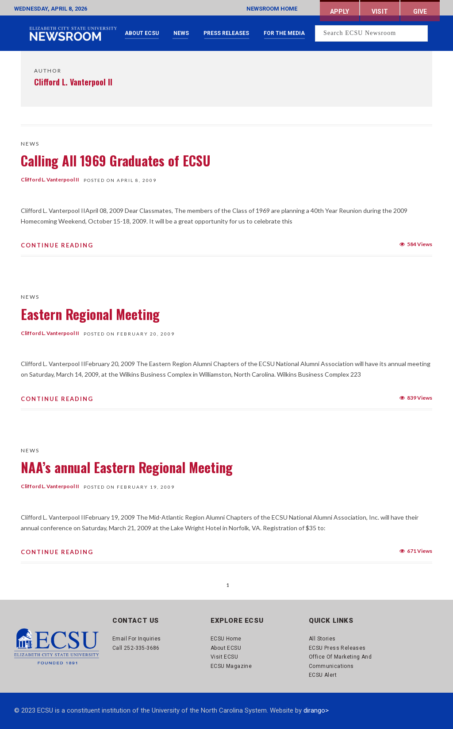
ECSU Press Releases (337, 648)
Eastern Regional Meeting (90, 314)
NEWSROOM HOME (271, 8)
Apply (339, 11)
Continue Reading (57, 245)
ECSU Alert (323, 675)
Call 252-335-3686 (136, 648)
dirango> (316, 710)
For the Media (284, 33)
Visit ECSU (224, 657)
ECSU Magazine (231, 666)
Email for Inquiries (136, 639)
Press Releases (226, 33)
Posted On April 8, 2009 (120, 180)
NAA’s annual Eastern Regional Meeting (127, 467)
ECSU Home (226, 639)
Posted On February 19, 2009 (129, 487)
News (181, 33)
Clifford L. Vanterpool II (50, 179)
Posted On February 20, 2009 (129, 333)
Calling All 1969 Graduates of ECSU (116, 160)
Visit (380, 11)
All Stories (322, 639)
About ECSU (142, 33)
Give (420, 11)
